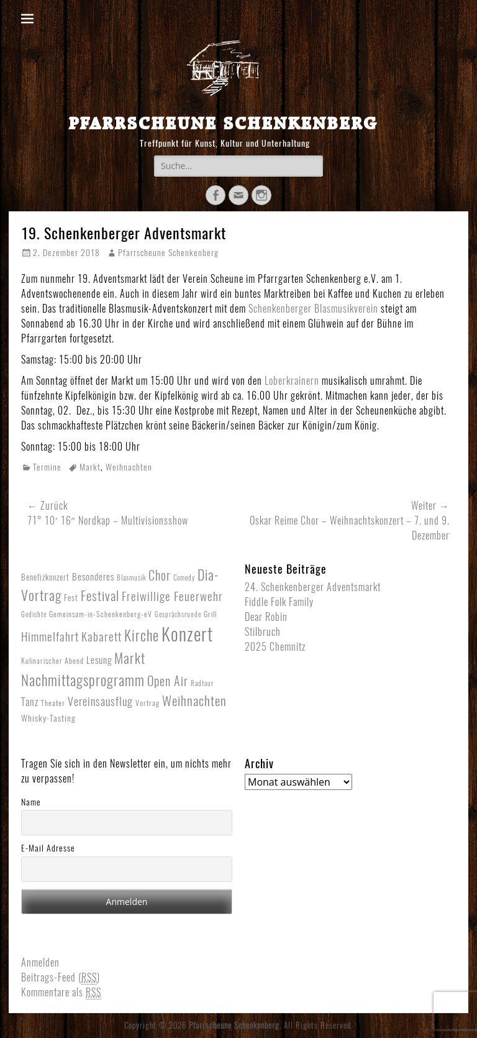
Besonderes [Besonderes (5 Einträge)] (93, 577)
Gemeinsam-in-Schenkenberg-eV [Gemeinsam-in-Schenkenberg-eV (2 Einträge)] (100, 614)
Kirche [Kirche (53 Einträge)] (141, 635)
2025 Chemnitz (275, 646)
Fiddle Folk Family (279, 602)
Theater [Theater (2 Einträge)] (53, 703)
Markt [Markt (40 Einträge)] (129, 658)
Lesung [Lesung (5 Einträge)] (99, 660)
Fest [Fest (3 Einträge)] (71, 598)
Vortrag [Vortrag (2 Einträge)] (147, 703)
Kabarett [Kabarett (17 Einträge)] (101, 636)
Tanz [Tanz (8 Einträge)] (30, 702)
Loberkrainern (293, 380)
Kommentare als (61, 992)
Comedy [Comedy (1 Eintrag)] (184, 577)
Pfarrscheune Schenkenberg (223, 123)
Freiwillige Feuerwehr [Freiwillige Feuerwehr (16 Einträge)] (172, 596)
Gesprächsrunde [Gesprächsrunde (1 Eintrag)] (178, 614)
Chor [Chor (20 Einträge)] (159, 575)
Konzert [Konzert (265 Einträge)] (187, 634)
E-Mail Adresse (48, 848)
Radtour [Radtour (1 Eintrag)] (202, 683)
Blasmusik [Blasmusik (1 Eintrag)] (131, 577)
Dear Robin (266, 616)
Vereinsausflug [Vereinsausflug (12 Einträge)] (100, 701)
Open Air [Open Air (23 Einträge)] (167, 681)
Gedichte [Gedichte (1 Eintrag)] (34, 614)
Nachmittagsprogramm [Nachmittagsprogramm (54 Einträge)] (83, 680)
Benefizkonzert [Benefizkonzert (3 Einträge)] (45, 577)
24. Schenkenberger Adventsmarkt (313, 587)
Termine (47, 467)
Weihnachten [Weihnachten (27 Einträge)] (194, 701)
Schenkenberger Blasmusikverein (313, 308)
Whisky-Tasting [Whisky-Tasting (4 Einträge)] (48, 718)
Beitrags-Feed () (60, 978)
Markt (90, 467)
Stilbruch (263, 631)
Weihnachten (129, 467)
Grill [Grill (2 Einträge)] (210, 614)
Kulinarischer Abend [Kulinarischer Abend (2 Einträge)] (52, 661)
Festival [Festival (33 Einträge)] (100, 596)
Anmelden (40, 962)
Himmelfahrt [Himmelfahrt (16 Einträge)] (50, 636)
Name (31, 802)
